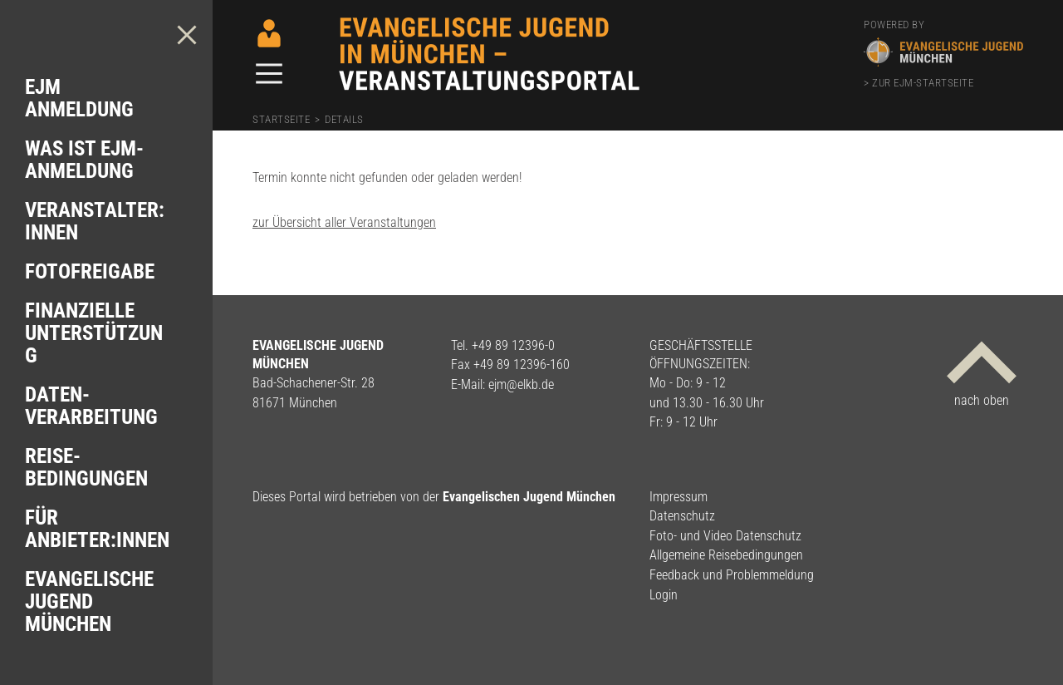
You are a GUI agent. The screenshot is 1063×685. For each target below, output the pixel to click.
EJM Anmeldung (79, 98)
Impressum (678, 497)
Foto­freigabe (89, 271)
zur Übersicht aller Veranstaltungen (344, 222)
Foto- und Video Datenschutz (725, 536)
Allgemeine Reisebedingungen (726, 555)
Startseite (281, 119)
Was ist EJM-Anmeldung (84, 159)
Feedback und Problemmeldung (731, 575)
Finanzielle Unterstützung (94, 332)
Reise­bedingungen (86, 467)
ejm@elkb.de (521, 384)
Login (663, 595)
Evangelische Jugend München (89, 601)
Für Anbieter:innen (97, 528)
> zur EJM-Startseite (918, 82)
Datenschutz (682, 516)
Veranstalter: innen (94, 221)
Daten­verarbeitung (91, 405)
